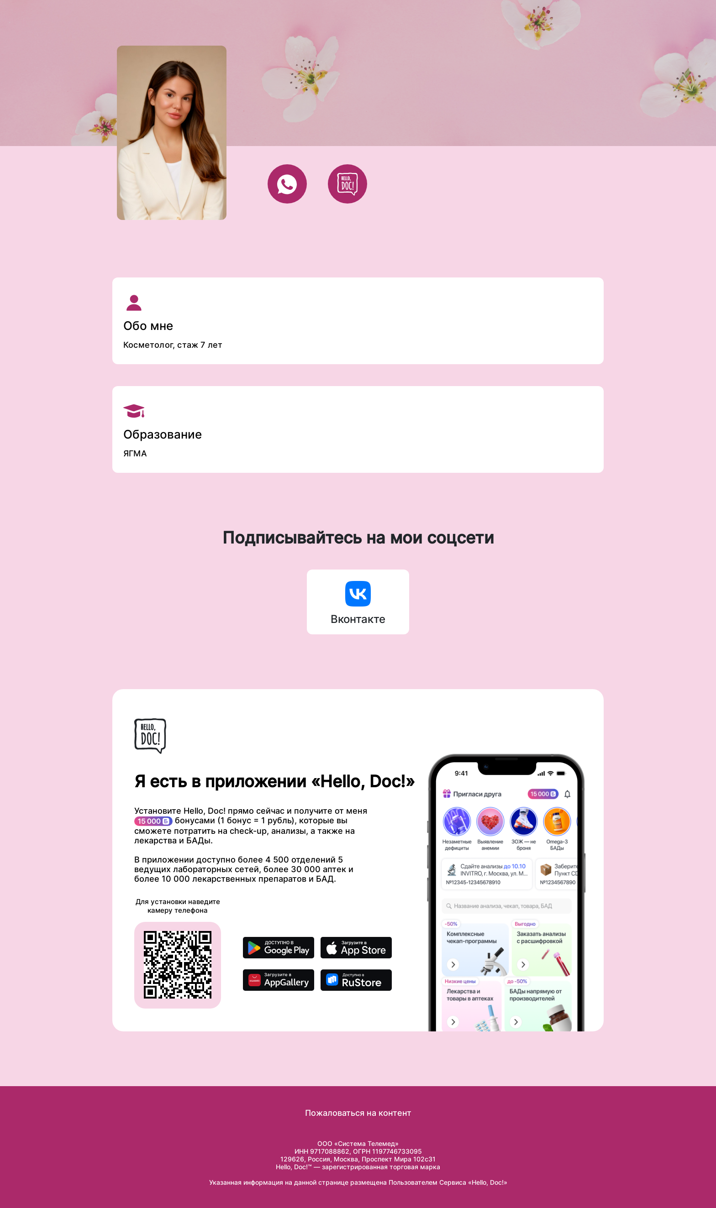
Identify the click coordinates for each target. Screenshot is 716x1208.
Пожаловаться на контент (358, 1113)
